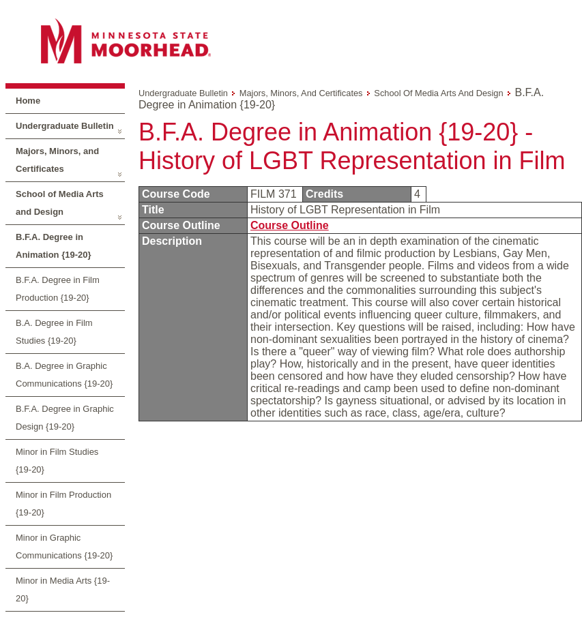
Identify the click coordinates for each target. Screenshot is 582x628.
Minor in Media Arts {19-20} (63, 589)
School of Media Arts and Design (60, 203)
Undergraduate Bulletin (65, 126)
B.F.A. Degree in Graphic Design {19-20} (65, 418)
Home (28, 100)
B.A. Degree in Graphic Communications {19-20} (64, 375)
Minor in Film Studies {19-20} (57, 461)
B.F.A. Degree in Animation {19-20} (53, 246)
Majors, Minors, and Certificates (57, 160)
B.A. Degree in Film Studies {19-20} (54, 332)
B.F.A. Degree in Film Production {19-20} (58, 289)
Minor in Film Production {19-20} (63, 504)
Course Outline (289, 225)
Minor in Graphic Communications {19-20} (64, 546)
